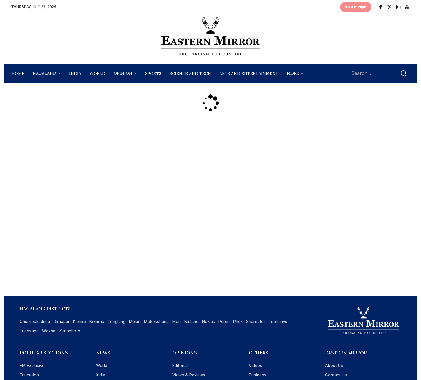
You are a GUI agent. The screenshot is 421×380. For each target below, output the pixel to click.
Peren (224, 321)
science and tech (190, 73)
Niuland (191, 321)
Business (257, 375)
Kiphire (79, 321)
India (75, 73)
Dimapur (61, 321)
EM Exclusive (32, 365)
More (293, 73)
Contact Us (336, 375)
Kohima (96, 321)
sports (153, 73)
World (97, 73)
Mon (176, 321)
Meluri (134, 321)
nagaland (44, 73)
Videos (255, 365)
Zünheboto (69, 331)
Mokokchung (156, 321)
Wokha (48, 331)
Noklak (208, 321)
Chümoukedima (35, 321)
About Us (334, 365)
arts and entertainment (249, 73)
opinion (123, 73)
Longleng (116, 321)
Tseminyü (278, 321)
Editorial (180, 365)
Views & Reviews (188, 375)
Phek (238, 321)
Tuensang (29, 331)
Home (17, 73)
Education (29, 375)
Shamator (255, 321)
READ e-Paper (356, 7)
